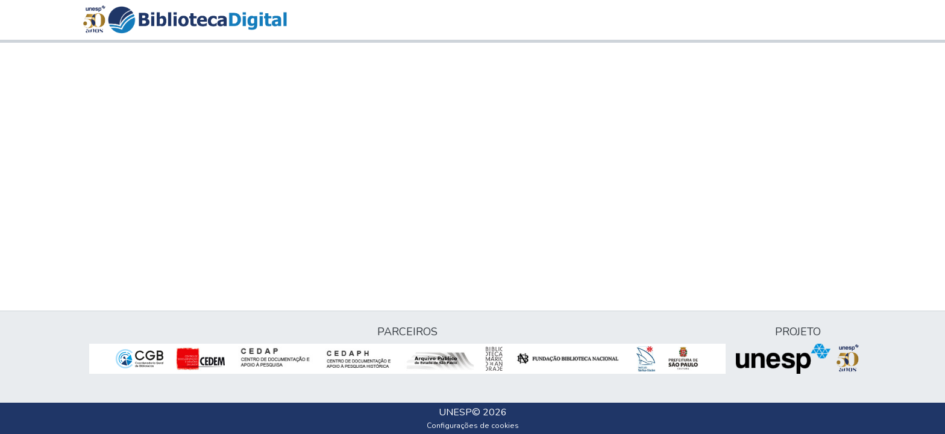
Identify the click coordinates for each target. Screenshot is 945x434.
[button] (197, 20)
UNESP (455, 412)
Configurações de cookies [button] (473, 425)
